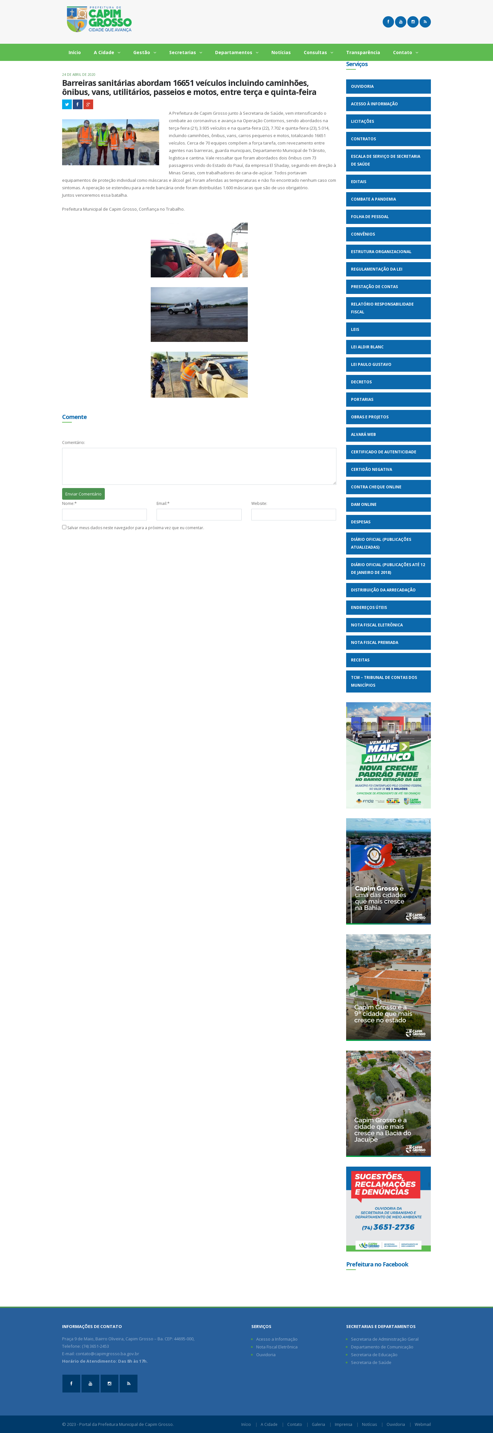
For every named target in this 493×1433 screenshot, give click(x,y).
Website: (259, 503)
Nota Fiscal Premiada (374, 642)
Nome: (68, 503)
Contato (405, 52)
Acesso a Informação (277, 1339)
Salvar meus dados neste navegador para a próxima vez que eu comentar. (135, 527)
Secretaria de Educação (374, 1354)
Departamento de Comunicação (382, 1347)
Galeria (318, 1424)
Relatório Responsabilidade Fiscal (382, 308)
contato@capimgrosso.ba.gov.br (107, 1354)
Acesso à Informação (374, 104)
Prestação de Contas (374, 286)
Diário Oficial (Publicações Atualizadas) (381, 543)
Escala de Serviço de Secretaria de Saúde (385, 160)
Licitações (362, 121)
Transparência (363, 52)
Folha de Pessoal (370, 216)
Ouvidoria (362, 86)
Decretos (361, 382)
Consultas (318, 52)
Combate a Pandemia (373, 199)
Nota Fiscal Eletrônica (377, 625)
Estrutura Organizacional (381, 251)
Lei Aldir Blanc (367, 347)
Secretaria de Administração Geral (385, 1339)
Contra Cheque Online (376, 487)
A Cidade (107, 52)
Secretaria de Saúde (371, 1362)
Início (75, 52)
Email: (162, 503)
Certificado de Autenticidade (383, 452)
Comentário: (73, 442)
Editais (358, 181)
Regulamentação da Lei (376, 269)
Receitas (360, 660)
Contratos (363, 139)
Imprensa (343, 1424)
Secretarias (185, 52)
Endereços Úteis (369, 607)
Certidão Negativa (371, 469)
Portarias (362, 399)
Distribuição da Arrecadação (383, 590)
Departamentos (236, 52)
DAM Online (364, 504)
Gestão (144, 52)
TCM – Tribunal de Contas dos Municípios (384, 681)
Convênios (363, 234)
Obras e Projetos (370, 417)
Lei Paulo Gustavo (371, 364)
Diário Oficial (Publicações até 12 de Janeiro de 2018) (388, 568)
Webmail (423, 1424)
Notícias (281, 52)
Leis (355, 329)
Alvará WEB (363, 434)
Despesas (360, 522)
